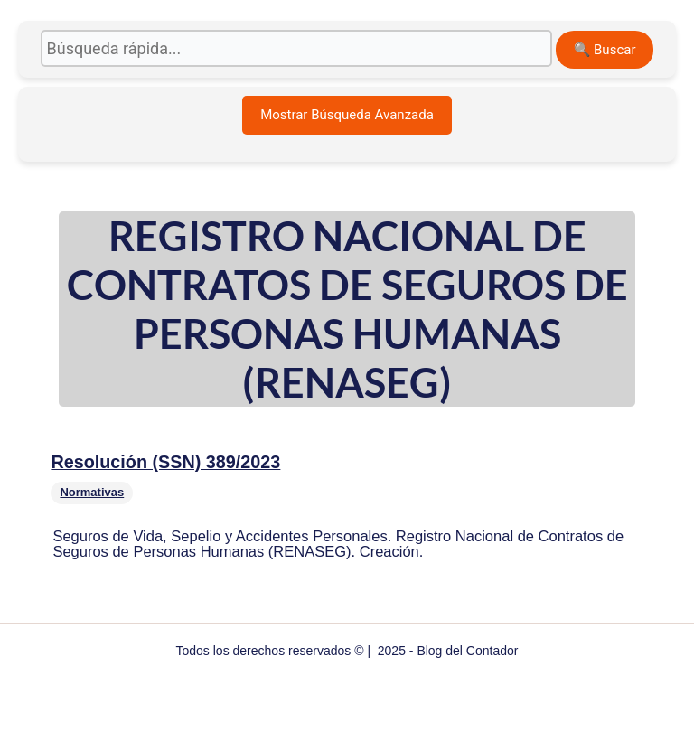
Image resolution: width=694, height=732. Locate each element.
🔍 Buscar (605, 50)
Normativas (92, 492)
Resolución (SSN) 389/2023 (165, 462)
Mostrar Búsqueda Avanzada (347, 115)
